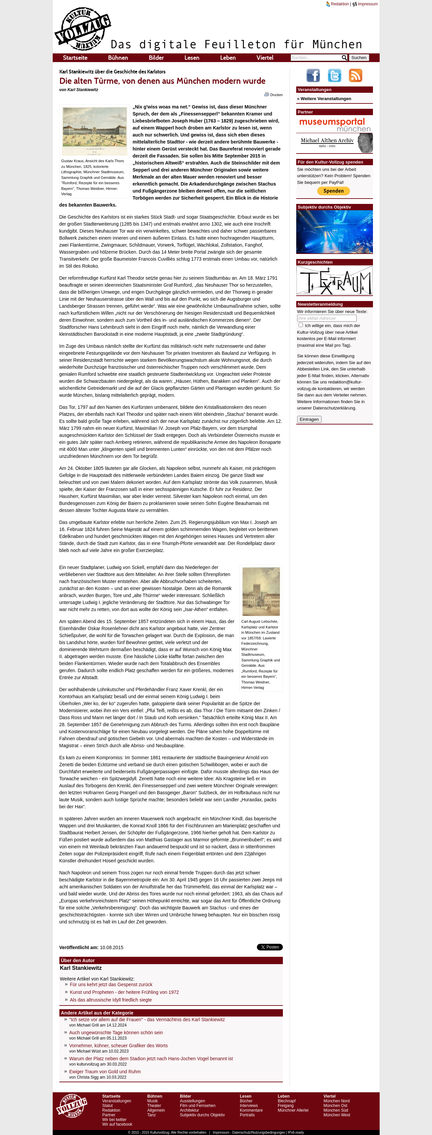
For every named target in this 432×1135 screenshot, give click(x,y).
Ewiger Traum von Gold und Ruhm (105, 1071)
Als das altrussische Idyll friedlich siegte (111, 1000)
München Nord (337, 1101)
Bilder (156, 57)
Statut (107, 1105)
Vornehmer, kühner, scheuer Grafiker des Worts (118, 1045)
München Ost (335, 1105)
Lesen (191, 57)
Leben (228, 57)
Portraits (247, 1115)
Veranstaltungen (116, 1101)
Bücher (246, 1101)
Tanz (151, 1115)
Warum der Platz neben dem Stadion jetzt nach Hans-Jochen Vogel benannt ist (151, 1058)
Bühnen (118, 57)
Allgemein (156, 1110)
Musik (152, 1101)
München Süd (336, 1110)
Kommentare (251, 1110)
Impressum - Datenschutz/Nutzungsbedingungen (249, 1132)
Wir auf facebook (117, 1124)
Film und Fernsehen (197, 1105)
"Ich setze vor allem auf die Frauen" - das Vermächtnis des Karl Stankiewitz (147, 1019)
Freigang (286, 1105)
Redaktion (337, 4)
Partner (108, 1115)
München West (337, 1115)
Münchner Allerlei (293, 1110)
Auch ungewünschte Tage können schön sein (116, 1032)
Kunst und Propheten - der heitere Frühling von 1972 (124, 992)
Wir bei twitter (114, 1119)
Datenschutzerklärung (334, 407)
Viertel (265, 57)
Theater (154, 1105)
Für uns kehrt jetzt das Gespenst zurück (111, 984)
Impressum (365, 4)
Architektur (189, 1110)
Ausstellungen (192, 1101)
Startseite (75, 57)
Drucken (273, 94)
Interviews (249, 1105)
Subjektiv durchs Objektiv (202, 1115)
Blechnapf (287, 1101)
